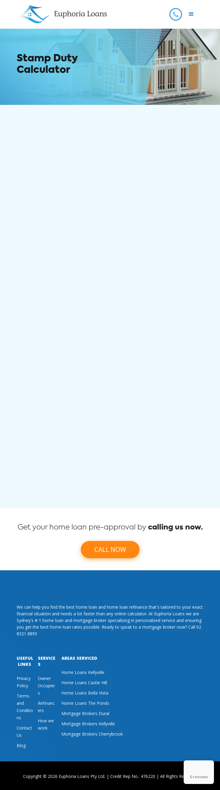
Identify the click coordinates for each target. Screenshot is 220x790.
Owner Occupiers (46, 685)
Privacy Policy (24, 681)
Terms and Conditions (25, 706)
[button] (191, 14)
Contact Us (24, 731)
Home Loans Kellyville (82, 672)
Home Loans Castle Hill (84, 682)
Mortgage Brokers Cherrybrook (92, 734)
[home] (62, 14)
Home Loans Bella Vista (84, 693)
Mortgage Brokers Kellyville (88, 724)
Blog (21, 745)
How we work (46, 724)
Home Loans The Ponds (85, 703)
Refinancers (46, 706)
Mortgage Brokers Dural (85, 713)
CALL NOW (110, 549)
